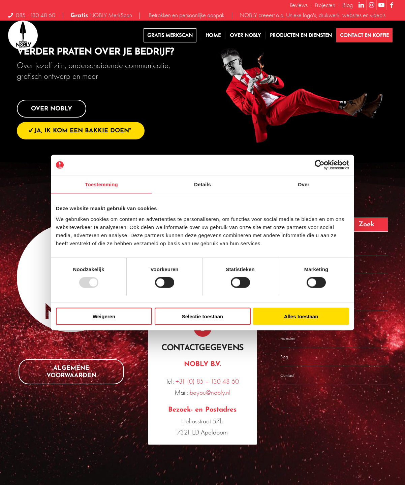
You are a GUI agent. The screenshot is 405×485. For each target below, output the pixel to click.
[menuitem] (298, 5)
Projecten (287, 338)
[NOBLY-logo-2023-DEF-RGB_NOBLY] (23, 35)
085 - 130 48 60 (35, 15)
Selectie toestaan (202, 316)
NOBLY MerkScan (101, 15)
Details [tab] (202, 184)
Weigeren (104, 316)
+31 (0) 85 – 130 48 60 (207, 381)
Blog (284, 357)
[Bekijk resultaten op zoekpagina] (365, 224)
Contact (287, 375)
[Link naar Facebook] (392, 5)
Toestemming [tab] (101, 184)
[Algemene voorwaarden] (71, 371)
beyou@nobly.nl (210, 392)
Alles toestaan (301, 316)
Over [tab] (304, 184)
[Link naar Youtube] (381, 5)
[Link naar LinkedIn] (361, 5)
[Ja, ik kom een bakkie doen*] (81, 130)
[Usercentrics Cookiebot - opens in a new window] (319, 165)
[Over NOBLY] (51, 109)
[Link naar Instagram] (371, 5)
